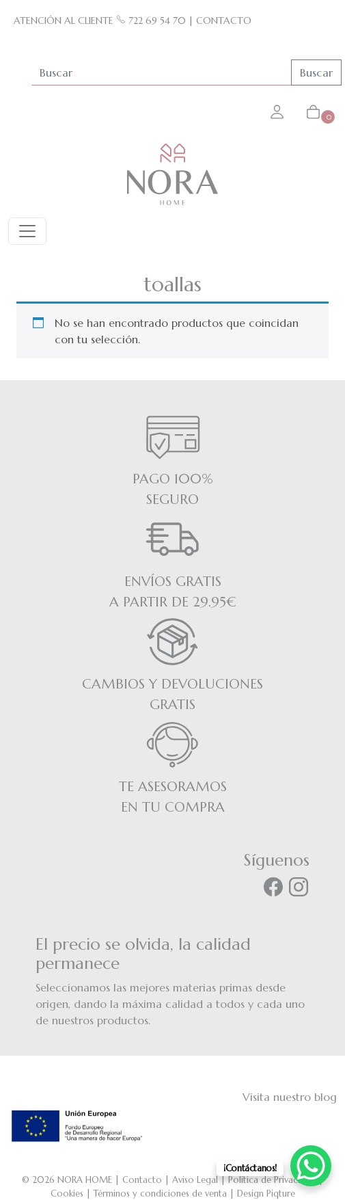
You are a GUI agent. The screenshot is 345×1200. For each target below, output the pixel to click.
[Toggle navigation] (27, 231)
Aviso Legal (195, 1180)
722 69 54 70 (151, 20)
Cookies (67, 1193)
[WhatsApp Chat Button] (310, 1165)
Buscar (316, 72)
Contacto (142, 1180)
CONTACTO (223, 20)
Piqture (280, 1193)
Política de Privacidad (272, 1180)
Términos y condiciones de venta (160, 1193)
